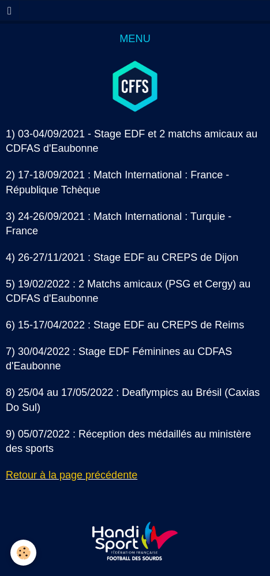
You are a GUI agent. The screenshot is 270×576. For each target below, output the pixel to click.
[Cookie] (23, 553)
